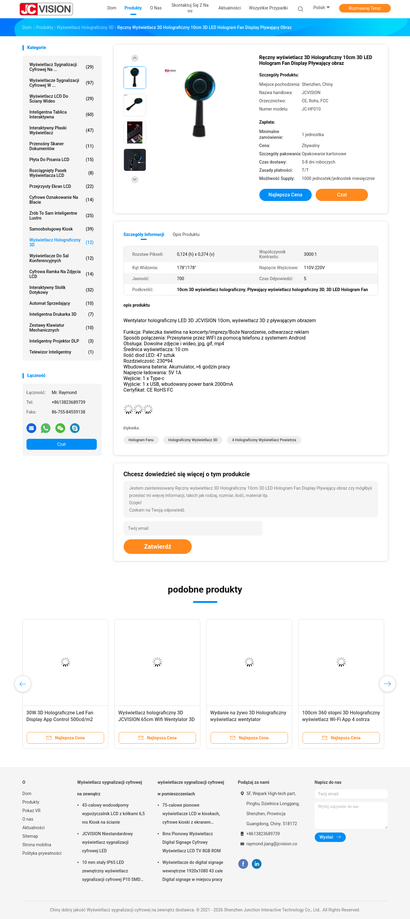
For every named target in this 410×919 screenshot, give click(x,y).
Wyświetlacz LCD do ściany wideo (62, 99)
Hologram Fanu (141, 440)
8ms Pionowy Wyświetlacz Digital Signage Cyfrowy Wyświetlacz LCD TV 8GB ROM (192, 842)
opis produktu (186, 234)
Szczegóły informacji (144, 234)
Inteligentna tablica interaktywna (62, 114)
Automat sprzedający (62, 303)
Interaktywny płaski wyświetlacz (62, 130)
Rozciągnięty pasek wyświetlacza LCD (62, 173)
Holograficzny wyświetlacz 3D (193, 440)
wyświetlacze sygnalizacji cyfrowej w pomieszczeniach (191, 788)
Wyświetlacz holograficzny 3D (62, 242)
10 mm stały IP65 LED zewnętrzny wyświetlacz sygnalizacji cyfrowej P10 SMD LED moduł (111, 872)
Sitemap (30, 836)
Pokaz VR (31, 810)
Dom (27, 793)
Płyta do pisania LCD (62, 160)
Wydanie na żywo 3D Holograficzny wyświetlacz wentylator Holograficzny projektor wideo (248, 719)
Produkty (31, 802)
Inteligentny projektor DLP (62, 341)
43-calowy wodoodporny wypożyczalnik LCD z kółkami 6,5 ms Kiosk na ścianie (113, 814)
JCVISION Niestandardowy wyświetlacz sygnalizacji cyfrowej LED (107, 842)
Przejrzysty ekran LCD (62, 186)
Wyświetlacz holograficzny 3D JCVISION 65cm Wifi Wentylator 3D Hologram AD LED (156, 719)
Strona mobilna (37, 844)
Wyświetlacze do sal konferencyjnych (62, 258)
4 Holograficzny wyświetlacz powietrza (264, 440)
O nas (28, 819)
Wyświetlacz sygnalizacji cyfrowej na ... (62, 67)
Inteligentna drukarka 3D (62, 314)
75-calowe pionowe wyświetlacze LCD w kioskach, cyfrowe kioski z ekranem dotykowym (191, 814)
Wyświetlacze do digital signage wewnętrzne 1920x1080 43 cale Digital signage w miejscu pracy (193, 871)
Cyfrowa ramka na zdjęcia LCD (62, 274)
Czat (61, 444)
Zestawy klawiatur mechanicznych (62, 328)
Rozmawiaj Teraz (365, 8)
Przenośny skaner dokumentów (62, 146)
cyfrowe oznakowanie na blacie (62, 200)
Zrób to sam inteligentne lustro (62, 215)
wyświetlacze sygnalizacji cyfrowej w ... (62, 83)
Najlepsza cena (285, 195)
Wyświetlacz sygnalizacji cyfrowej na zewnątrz (109, 788)
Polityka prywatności (42, 853)
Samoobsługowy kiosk (62, 229)
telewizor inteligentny (62, 352)
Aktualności (34, 827)
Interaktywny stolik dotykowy (62, 290)
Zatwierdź (157, 546)
